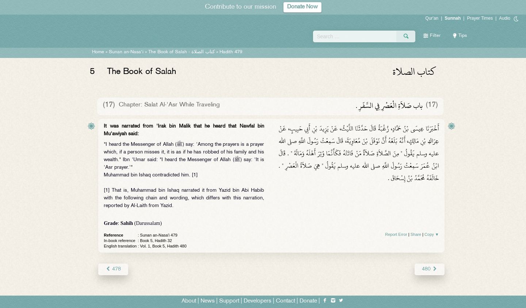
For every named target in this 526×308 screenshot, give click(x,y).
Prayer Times (480, 18)
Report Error (396, 234)
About (189, 301)
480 (429, 269)
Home (98, 52)
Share (416, 234)
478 (113, 269)
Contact (285, 301)
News (208, 301)
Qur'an (432, 18)
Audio (504, 18)
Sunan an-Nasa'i (126, 52)
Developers (257, 301)
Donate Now (302, 7)
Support (229, 301)
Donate (308, 301)
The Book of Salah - (181, 52)
